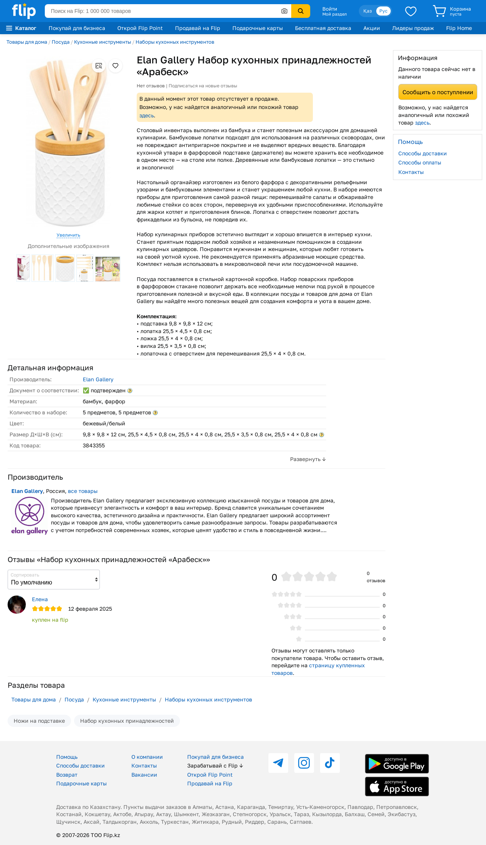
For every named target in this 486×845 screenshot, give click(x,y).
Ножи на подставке (39, 720)
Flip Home (459, 28)
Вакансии (144, 774)
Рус (383, 11)
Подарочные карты (257, 28)
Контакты (411, 172)
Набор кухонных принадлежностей (127, 720)
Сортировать (25, 575)
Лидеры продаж (413, 28)
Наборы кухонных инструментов (175, 42)
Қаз (367, 11)
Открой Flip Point (140, 28)
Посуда (60, 42)
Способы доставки (422, 153)
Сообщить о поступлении (437, 91)
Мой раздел (334, 14)
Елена (40, 599)
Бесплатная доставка (323, 28)
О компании (147, 756)
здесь (146, 115)
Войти (329, 8)
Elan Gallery (98, 379)
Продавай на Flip (197, 28)
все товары (83, 491)
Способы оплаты (419, 162)
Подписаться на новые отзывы (203, 85)
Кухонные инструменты (102, 42)
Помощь (66, 756)
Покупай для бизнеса (77, 28)
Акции (371, 28)
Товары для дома (26, 42)
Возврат (66, 774)
